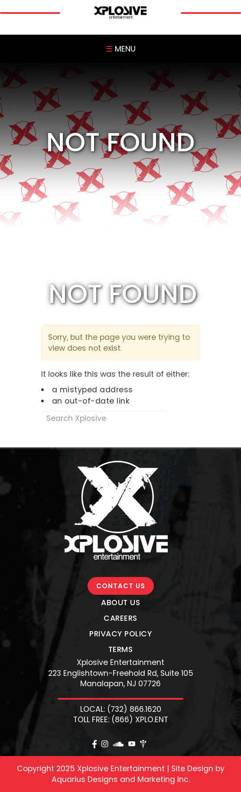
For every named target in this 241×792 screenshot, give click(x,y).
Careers (120, 618)
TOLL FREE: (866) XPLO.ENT (120, 719)
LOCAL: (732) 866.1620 (120, 709)
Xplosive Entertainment (120, 662)
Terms (120, 649)
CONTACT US (120, 585)
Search (182, 418)
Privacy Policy (120, 634)
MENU (121, 48)
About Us (120, 602)
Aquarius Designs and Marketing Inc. (121, 779)
